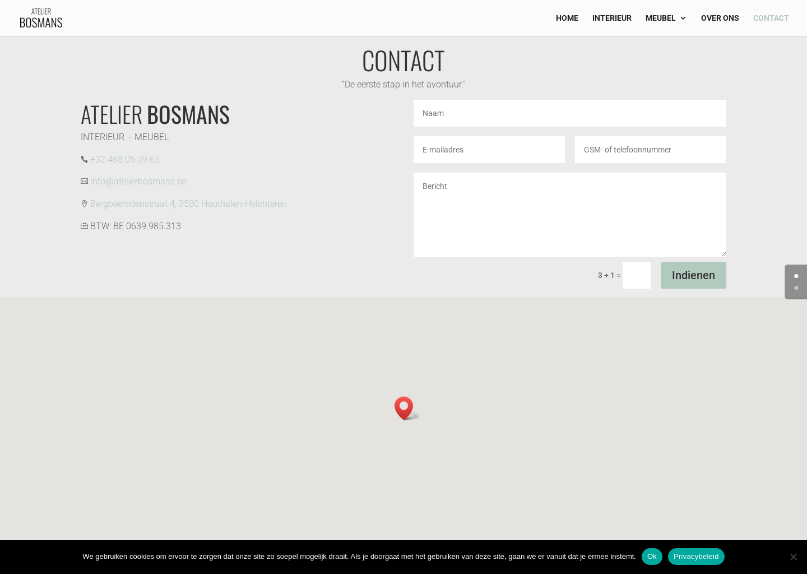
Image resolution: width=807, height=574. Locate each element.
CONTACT (771, 18)
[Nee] (793, 556)
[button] (407, 408)
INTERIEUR (612, 18)
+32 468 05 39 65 (125, 159)
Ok (652, 556)
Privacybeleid (696, 556)
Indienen (693, 275)
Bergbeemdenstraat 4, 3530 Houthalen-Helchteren (188, 203)
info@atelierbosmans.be (138, 181)
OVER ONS (720, 18)
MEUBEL (661, 18)
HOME (567, 18)
